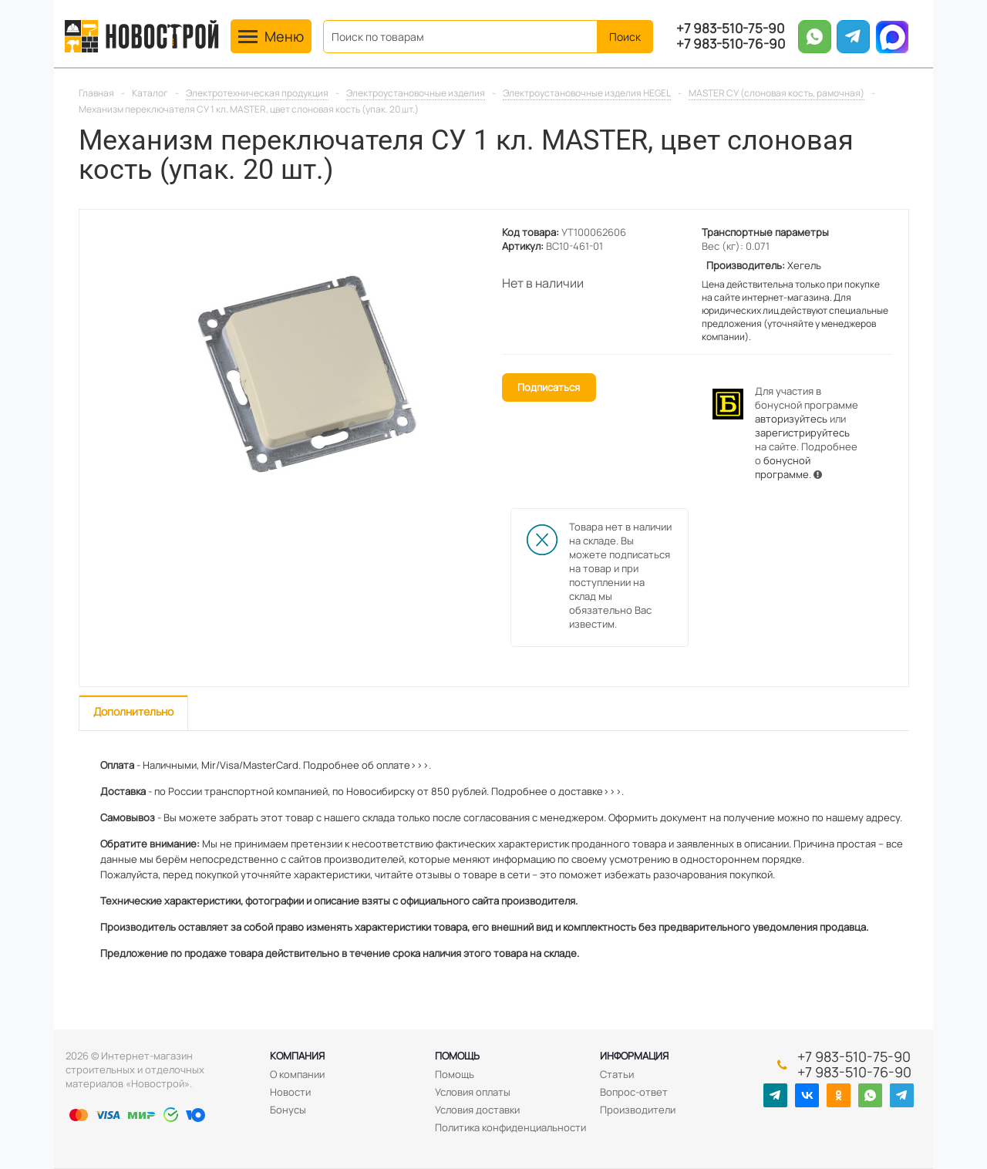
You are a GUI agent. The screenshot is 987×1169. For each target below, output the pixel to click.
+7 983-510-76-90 (730, 44)
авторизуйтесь (791, 419)
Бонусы (288, 1110)
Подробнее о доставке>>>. (557, 791)
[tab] (133, 713)
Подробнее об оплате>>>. (367, 765)
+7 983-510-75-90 (730, 28)
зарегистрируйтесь (802, 433)
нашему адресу (863, 817)
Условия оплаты (472, 1092)
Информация (634, 1056)
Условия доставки (477, 1110)
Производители (637, 1110)
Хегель (804, 265)
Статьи (617, 1074)
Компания (297, 1056)
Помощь (457, 1056)
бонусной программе (782, 467)
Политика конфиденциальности (510, 1127)
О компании (297, 1074)
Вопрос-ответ (634, 1092)
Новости (290, 1092)
